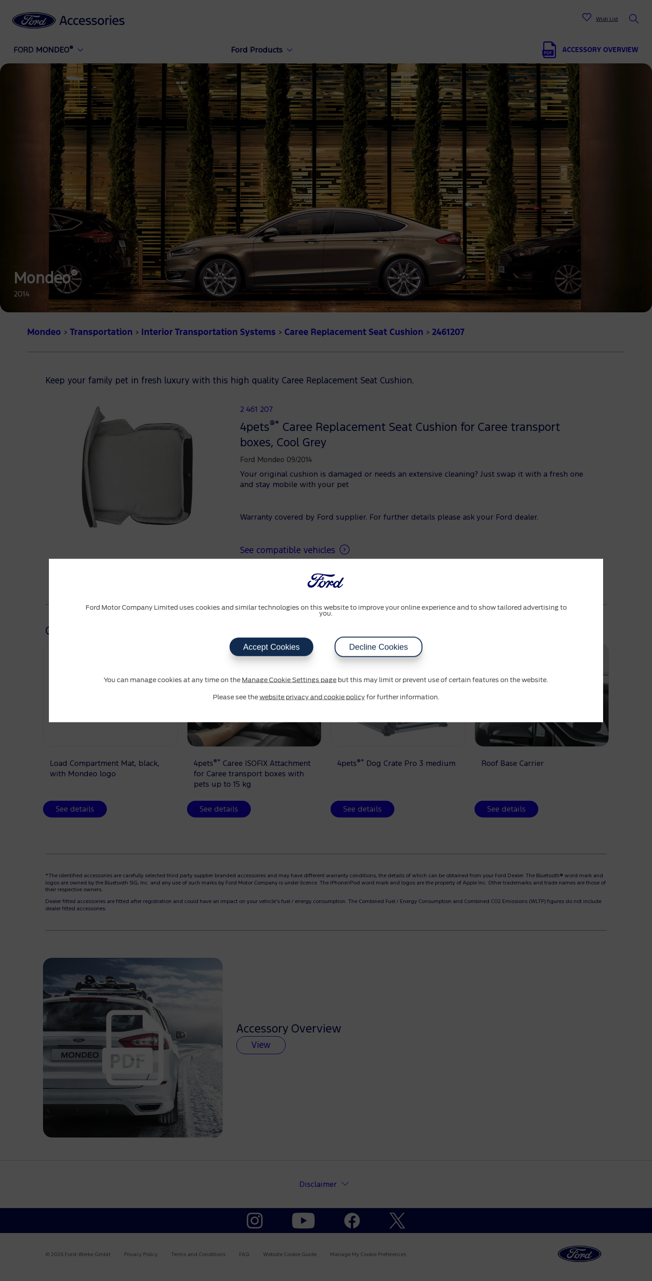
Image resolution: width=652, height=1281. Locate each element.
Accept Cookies (271, 647)
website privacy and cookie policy (312, 697)
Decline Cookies (378, 647)
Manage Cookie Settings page (289, 680)
